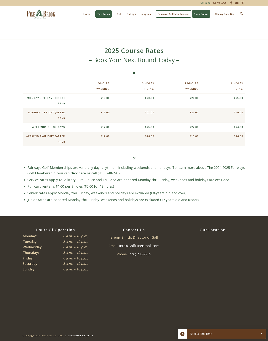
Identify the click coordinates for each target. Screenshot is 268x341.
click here (78, 173)
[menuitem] (87, 14)
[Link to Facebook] (231, 3)
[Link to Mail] (237, 3)
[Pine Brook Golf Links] (41, 14)
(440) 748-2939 (218, 2)
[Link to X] (242, 3)
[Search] (241, 14)
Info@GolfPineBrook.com (139, 245)
